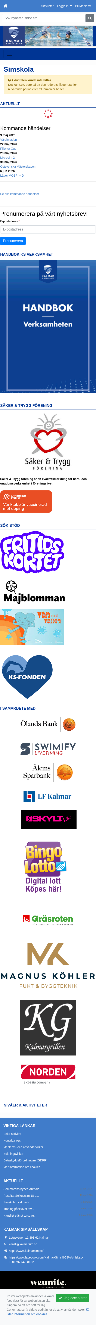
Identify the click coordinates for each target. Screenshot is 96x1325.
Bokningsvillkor (13, 1153)
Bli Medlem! (83, 6)
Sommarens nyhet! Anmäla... (22, 1189)
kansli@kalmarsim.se (23, 1244)
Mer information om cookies (21, 1167)
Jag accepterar (73, 1298)
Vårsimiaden (8, 139)
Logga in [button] (63, 6)
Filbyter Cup (8, 148)
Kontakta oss (12, 1140)
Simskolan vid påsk (16, 1202)
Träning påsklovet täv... (18, 1209)
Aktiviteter (46, 6)
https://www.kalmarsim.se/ (26, 1251)
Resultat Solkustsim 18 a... (21, 1195)
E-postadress (9, 221)
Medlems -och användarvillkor (23, 1147)
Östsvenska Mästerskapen (17, 166)
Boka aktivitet (12, 1134)
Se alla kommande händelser (19, 194)
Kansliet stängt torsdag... (19, 1215)
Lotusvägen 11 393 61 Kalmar (29, 1237)
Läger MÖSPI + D (12, 175)
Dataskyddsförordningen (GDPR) (25, 1160)
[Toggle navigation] (9, 54)
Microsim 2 (7, 157)
